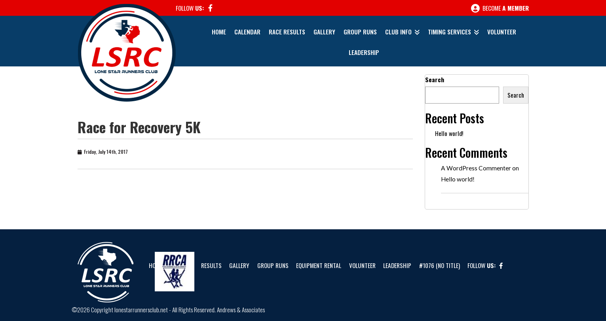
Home (219, 31)
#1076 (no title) (439, 265)
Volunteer (501, 31)
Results (211, 265)
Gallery (324, 31)
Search (434, 79)
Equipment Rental (318, 265)
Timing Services (449, 31)
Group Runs (360, 31)
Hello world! (449, 133)
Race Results (287, 31)
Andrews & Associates (241, 309)
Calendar (247, 31)
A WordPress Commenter (476, 168)
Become (500, 8)
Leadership (364, 52)
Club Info (398, 31)
